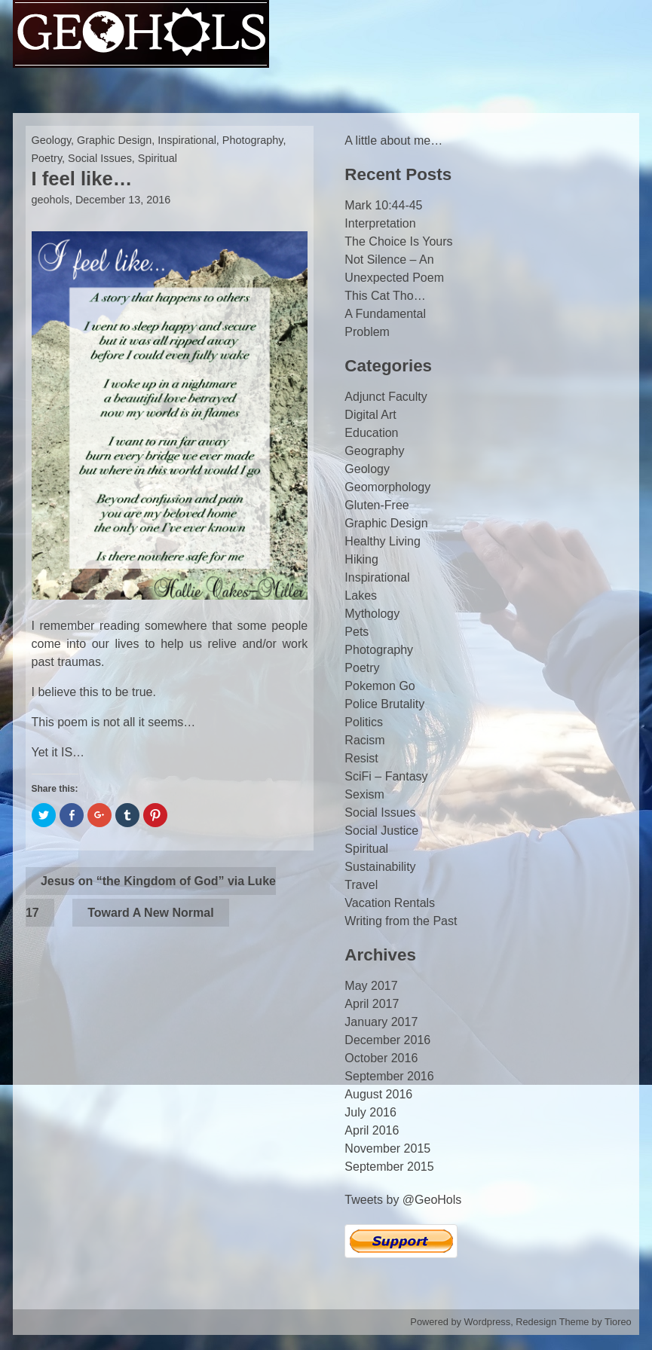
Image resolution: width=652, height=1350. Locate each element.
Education (371, 432)
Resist (361, 758)
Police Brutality (384, 704)
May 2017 (370, 985)
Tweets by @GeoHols (402, 1199)
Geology (52, 140)
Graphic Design (114, 140)
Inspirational (187, 140)
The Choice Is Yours (398, 241)
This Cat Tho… (384, 295)
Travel (361, 884)
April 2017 (371, 1003)
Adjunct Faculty (385, 396)
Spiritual (157, 158)
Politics (363, 722)
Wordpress (487, 1321)
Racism (364, 740)
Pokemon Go (379, 686)
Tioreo (618, 1321)
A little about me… (393, 140)
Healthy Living (382, 541)
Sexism (364, 794)
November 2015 (387, 1148)
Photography (252, 140)
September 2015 (388, 1166)
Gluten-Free (376, 505)
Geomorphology (387, 487)
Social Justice (381, 830)
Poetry (47, 158)
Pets (356, 631)
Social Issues (100, 158)
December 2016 (387, 1040)
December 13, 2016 (122, 200)
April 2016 (371, 1130)
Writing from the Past (400, 921)
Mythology (371, 613)
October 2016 (381, 1058)
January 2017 (381, 1022)
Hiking (361, 559)
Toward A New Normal (150, 912)
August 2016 (378, 1094)
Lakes (360, 595)
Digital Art (370, 414)
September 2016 (388, 1076)
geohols (50, 200)
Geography (374, 450)
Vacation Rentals (389, 902)
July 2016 (370, 1112)
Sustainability (379, 866)
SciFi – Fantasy (385, 776)
